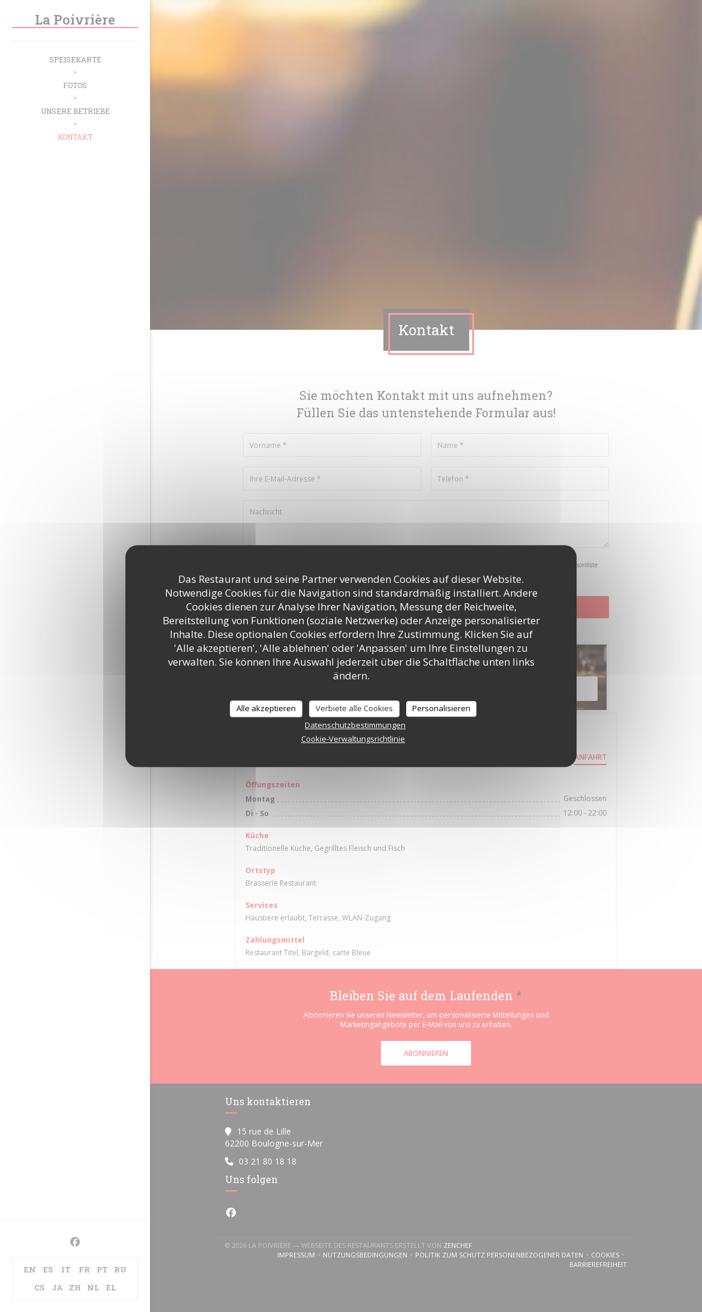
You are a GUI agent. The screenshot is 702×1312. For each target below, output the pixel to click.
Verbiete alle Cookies (354, 708)
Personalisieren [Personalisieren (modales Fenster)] (441, 708)
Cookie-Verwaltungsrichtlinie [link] (353, 738)
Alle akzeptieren (266, 708)
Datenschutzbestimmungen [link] (355, 725)
